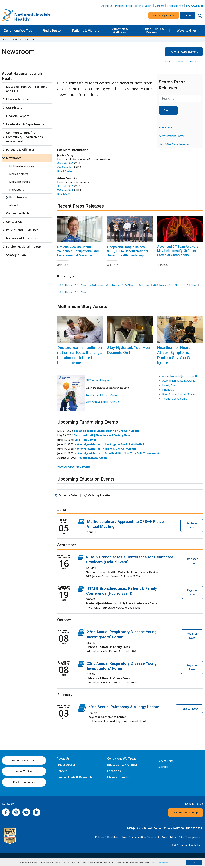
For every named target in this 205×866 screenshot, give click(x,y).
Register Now (191, 525)
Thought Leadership (174, 398)
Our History (14, 108)
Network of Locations (21, 238)
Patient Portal (123, 6)
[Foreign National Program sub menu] (3, 246)
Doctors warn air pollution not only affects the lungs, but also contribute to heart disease (80, 355)
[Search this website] (200, 15)
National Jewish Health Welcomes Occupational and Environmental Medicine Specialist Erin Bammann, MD (78, 253)
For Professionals (24, 782)
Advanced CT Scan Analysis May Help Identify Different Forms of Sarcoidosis (177, 251)
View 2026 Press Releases (174, 144)
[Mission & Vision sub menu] (3, 99)
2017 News (65, 292)
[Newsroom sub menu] (3, 158)
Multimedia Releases (21, 166)
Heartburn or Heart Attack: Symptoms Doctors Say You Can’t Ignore (176, 355)
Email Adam (64, 193)
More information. (160, 862)
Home (6, 39)
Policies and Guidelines (22, 230)
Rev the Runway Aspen (92, 457)
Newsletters (16, 189)
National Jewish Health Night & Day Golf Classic (105, 448)
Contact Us (195, 61)
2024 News (96, 285)
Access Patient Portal (171, 136)
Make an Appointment (163, 15)
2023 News (112, 285)
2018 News (190, 285)
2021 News (143, 285)
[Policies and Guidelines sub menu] (3, 230)
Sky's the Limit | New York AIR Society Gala (102, 435)
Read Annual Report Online (102, 395)
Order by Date (68, 495)
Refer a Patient (143, 6)
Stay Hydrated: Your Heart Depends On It (130, 350)
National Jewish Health (191, 844)
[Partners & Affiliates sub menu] (3, 149)
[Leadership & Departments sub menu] (3, 124)
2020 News (159, 285)
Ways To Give (24, 771)
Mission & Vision (17, 99)
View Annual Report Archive (102, 402)
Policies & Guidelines (107, 837)
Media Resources (19, 182)
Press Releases (18, 197)
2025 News (80, 285)
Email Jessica (64, 170)
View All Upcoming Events (73, 466)
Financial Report (17, 116)
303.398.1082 (65, 163)
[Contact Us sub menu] (3, 221)
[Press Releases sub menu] (6, 197)
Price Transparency (190, 837)
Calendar (163, 766)
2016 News (80, 292)
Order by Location (99, 495)
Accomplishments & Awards (178, 380)
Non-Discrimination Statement (140, 837)
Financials (168, 389)
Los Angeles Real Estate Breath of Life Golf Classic (106, 431)
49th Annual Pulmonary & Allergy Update (124, 707)
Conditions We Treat (18, 31)
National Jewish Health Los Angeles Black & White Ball (109, 444)
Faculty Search (170, 385)
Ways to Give (186, 31)
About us (16, 39)
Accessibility (169, 837)
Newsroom (13, 158)
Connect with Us (17, 213)
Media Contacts (18, 174)
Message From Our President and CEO (26, 89)
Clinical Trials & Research (153, 30)
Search (168, 110)
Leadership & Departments (25, 124)
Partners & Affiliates (20, 149)
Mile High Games (85, 439)
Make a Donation (175, 61)
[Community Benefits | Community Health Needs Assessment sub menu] (3, 137)
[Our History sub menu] (3, 107)
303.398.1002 (65, 186)
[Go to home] (26, 15)
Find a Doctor (52, 31)
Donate (187, 15)
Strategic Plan (16, 255)
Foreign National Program (24, 247)
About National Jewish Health (180, 376)
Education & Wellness (119, 30)
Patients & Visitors (85, 31)
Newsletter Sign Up (185, 812)
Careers (160, 6)
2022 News (128, 285)
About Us (107, 6)
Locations (114, 771)
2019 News (175, 285)
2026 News (65, 285)
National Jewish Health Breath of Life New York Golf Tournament (116, 453)
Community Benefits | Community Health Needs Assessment (24, 137)
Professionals (175, 6)
